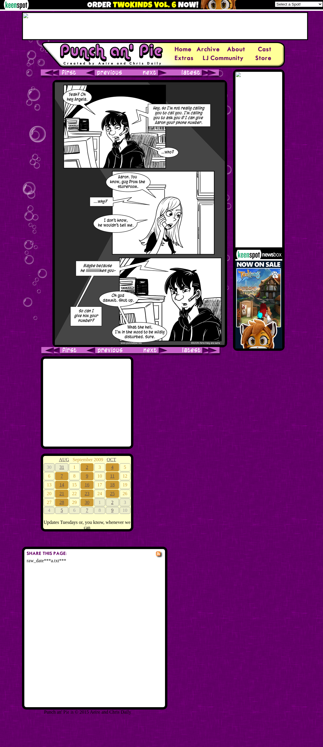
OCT (111, 459)
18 (112, 484)
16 (87, 484)
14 (61, 484)
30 (87, 502)
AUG (64, 459)
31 (61, 467)
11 (112, 476)
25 (112, 493)
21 (61, 493)
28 (61, 502)
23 (87, 493)
